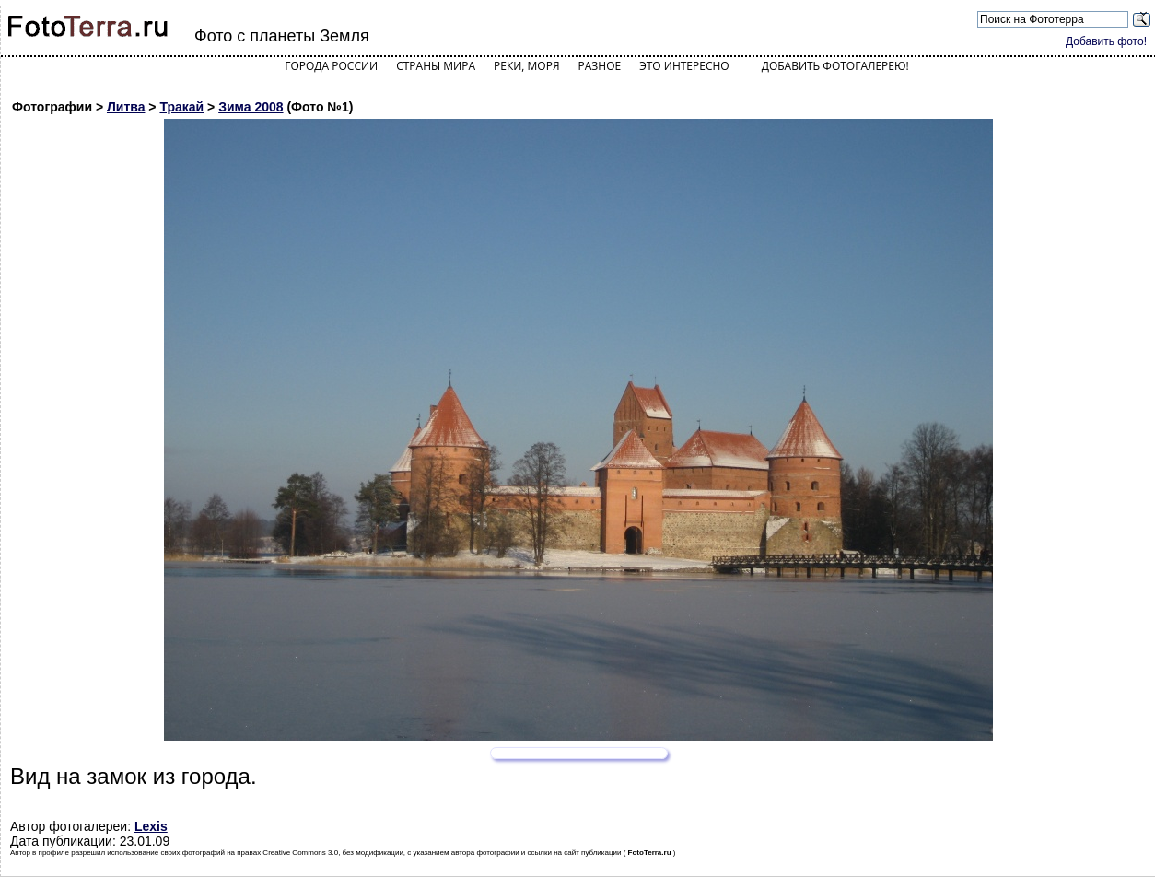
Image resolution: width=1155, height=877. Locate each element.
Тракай (181, 106)
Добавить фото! (1106, 41)
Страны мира (435, 66)
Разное (600, 66)
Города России (331, 66)
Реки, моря (526, 66)
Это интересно (684, 66)
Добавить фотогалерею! (835, 66)
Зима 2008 (250, 106)
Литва (126, 106)
